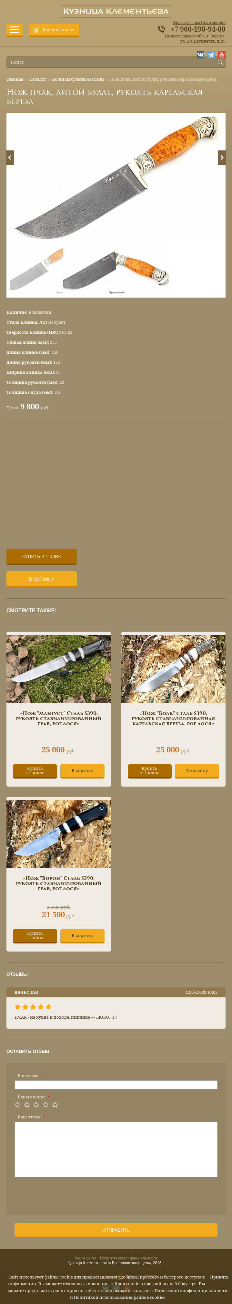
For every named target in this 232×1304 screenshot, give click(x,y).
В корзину (42, 579)
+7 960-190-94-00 (198, 29)
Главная (14, 79)
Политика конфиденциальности (128, 1258)
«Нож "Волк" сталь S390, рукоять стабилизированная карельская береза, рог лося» (173, 719)
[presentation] (64, 1194)
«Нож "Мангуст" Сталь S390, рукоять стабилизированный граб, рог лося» (58, 719)
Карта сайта (85, 1258)
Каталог (37, 79)
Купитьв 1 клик (35, 770)
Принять (219, 1277)
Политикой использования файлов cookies (119, 1297)
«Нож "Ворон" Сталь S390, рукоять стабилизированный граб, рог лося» (58, 883)
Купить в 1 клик (41, 556)
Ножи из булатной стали (78, 79)
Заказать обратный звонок (199, 22)
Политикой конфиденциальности (191, 1290)
